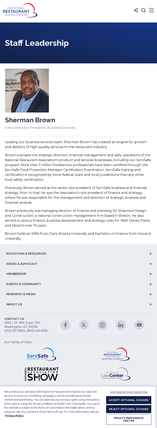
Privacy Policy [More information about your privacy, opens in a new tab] (14, 415)
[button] (143, 10)
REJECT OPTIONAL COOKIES (128, 409)
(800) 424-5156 (37, 331)
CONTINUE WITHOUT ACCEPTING (128, 392)
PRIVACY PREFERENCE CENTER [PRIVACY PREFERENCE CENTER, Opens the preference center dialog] (129, 419)
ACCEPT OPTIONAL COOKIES (128, 400)
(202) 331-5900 (14, 331)
